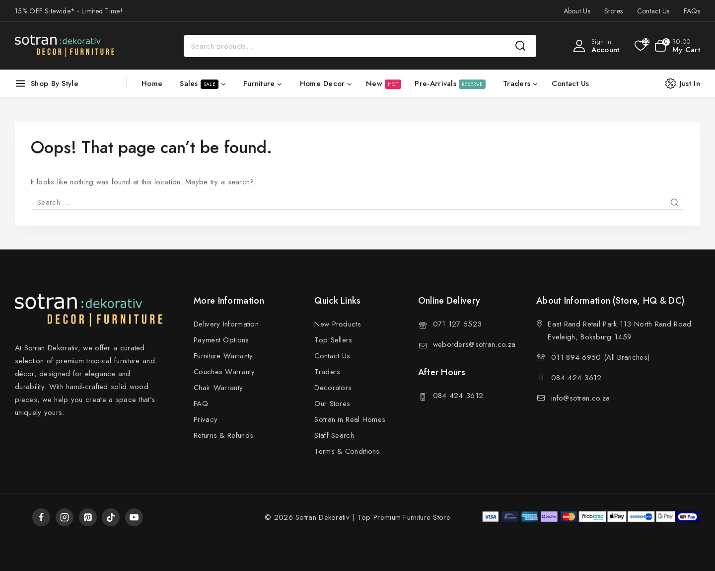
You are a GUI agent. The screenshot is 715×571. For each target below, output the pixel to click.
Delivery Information (226, 324)
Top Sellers (333, 339)
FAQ (201, 403)
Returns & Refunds (223, 435)
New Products (337, 324)
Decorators (333, 387)
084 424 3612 (458, 395)
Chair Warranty (218, 387)
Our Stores (332, 403)
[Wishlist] (640, 46)
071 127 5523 (457, 324)
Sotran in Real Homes (349, 419)
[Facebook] (41, 517)
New (383, 83)
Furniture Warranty (223, 355)
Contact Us (653, 11)
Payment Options (221, 339)
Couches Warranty (224, 371)
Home (152, 83)
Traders (327, 371)
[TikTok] (111, 517)
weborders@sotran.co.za (474, 344)
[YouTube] (134, 517)
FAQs (692, 11)
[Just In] (687, 83)
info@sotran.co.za (580, 398)
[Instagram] (64, 517)
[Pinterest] (88, 517)
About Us (577, 11)
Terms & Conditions (346, 451)
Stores (613, 11)
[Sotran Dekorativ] (64, 46)
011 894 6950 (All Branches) (600, 357)
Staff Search (334, 435)
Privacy (205, 419)
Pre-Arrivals (450, 83)
